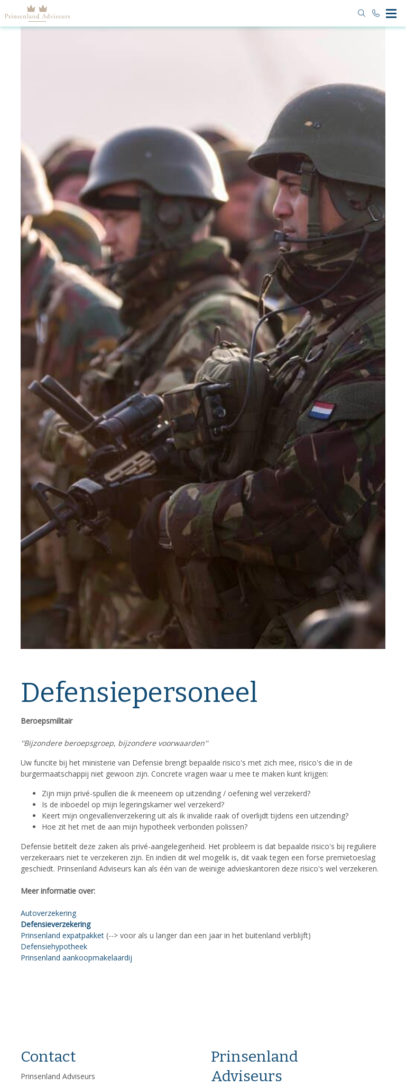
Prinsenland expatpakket (62, 935)
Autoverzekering (48, 913)
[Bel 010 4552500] (376, 13)
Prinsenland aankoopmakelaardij (76, 958)
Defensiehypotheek (54, 946)
